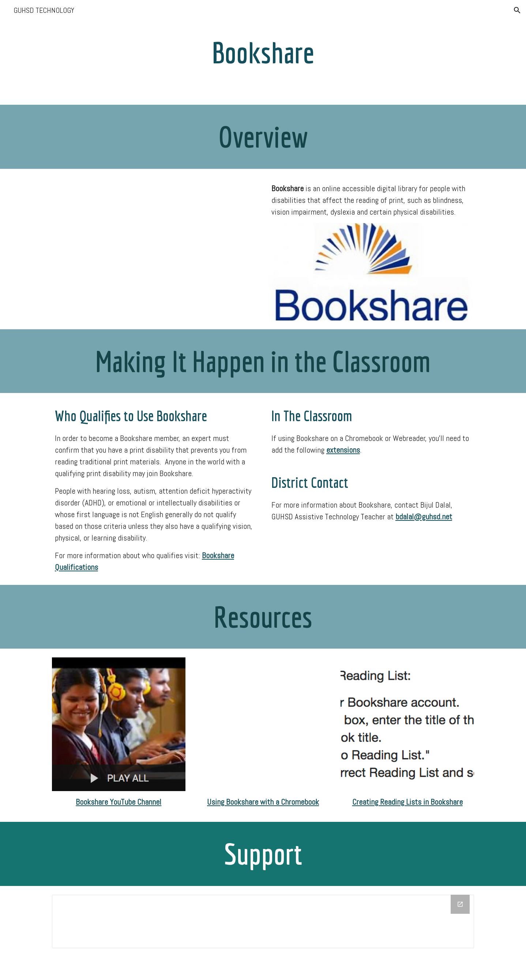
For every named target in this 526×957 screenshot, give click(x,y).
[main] (263, 52)
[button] (517, 10)
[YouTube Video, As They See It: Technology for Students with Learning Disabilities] (155, 247)
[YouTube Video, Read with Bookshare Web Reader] (263, 724)
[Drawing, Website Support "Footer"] (263, 922)
